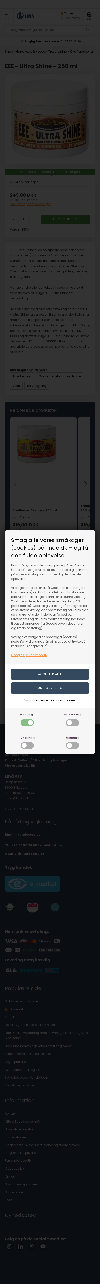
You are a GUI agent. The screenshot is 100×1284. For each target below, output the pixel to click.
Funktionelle (27, 742)
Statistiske (72, 742)
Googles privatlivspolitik (29, 655)
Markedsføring (72, 719)
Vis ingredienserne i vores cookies (49, 700)
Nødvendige (27, 719)
